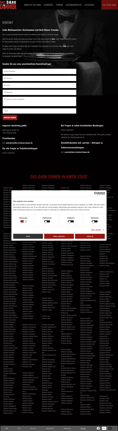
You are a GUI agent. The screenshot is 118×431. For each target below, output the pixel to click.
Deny (28, 236)
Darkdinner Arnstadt (8, 223)
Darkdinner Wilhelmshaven (106, 355)
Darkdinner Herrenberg (48, 261)
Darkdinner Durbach (28, 277)
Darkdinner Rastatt (85, 258)
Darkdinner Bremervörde (29, 188)
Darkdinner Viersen (104, 281)
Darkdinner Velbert (104, 276)
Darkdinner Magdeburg (67, 271)
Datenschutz (50, 428)
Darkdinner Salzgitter (85, 323)
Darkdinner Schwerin (85, 351)
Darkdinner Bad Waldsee (9, 313)
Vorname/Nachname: (10, 71)
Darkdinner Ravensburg (86, 263)
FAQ (64, 46)
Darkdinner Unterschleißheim (107, 263)
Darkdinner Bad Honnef (9, 273)
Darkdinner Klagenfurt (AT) (49, 366)
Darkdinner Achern (8, 197)
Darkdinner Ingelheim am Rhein (50, 303)
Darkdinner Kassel (46, 334)
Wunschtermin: (8, 78)
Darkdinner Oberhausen (67, 409)
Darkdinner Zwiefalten (105, 412)
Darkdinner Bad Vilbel (8, 310)
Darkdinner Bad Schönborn (10, 306)
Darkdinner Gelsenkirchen (29, 394)
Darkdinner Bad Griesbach (10, 259)
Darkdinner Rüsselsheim (86, 312)
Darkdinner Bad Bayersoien (10, 238)
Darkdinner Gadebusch (28, 373)
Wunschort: (7, 85)
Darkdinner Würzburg (105, 387)
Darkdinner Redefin (85, 268)
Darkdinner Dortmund (28, 265)
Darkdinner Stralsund (85, 414)
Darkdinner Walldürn (105, 301)
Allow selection (59, 236)
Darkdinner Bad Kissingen (9, 275)
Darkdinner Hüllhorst (47, 287)
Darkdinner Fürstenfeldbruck (30, 359)
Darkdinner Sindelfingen (86, 370)
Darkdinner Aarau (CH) (9, 192)
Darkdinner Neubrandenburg (68, 359)
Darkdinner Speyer (85, 388)
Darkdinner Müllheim (66, 334)
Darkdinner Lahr (65, 188)
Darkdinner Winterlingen (106, 366)
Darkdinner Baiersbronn (9, 322)
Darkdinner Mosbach (66, 320)
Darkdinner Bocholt (8, 385)
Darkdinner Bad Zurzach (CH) (10, 317)
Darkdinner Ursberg (105, 265)
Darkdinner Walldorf (105, 299)
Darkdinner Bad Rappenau (9, 292)
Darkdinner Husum (46, 292)
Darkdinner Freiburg (28, 341)
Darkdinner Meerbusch (67, 289)
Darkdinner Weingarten (105, 331)
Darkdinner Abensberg (9, 195)
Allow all (90, 236)
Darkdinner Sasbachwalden (87, 325)
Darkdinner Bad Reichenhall (10, 294)
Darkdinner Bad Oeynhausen (10, 289)
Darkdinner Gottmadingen (48, 185)
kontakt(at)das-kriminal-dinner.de (19, 143)
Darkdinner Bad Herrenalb (10, 266)
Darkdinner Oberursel (85, 185)
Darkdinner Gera (27, 396)
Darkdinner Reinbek (85, 275)
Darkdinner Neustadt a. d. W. (68, 384)
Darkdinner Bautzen (8, 336)
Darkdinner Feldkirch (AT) (29, 324)
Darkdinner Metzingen (66, 301)
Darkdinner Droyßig (28, 272)
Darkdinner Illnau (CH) (47, 300)
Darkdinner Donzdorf (28, 261)
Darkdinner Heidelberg (48, 247)
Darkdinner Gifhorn (27, 401)
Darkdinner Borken (8, 404)
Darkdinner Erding (27, 307)
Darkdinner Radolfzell (85, 256)
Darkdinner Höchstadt (47, 278)
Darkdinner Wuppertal (105, 385)
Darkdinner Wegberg (105, 310)
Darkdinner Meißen (66, 292)
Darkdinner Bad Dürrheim (9, 252)
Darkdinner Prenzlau (85, 247)
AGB (6, 428)
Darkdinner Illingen (47, 298)
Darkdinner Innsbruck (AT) (48, 307)
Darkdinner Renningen (86, 279)
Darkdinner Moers (65, 306)
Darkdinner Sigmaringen (86, 365)
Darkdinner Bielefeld (8, 362)
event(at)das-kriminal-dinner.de (77, 152)
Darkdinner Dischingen (28, 251)
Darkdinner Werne (104, 338)
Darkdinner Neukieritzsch (67, 370)
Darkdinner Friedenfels (28, 350)
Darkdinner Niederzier (66, 396)
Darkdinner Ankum (8, 218)
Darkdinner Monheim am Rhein (69, 315)
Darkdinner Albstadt (8, 206)
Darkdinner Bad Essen (8, 254)
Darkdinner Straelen (85, 411)
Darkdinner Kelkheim (47, 341)
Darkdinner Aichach (8, 204)
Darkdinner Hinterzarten (48, 273)
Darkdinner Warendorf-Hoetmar (108, 306)
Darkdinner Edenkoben (28, 286)
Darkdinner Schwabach (86, 339)
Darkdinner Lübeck (66, 248)
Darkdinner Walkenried (105, 297)
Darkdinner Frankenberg (29, 334)
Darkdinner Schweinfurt (86, 349)
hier (53, 39)
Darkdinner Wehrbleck (105, 315)
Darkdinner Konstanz (47, 383)
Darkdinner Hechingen (47, 245)
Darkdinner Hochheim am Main (49, 275)
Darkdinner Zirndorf (105, 398)
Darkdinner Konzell (47, 385)
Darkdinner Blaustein (8, 380)
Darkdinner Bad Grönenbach (10, 261)
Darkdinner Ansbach (8, 220)
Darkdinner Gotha (27, 410)
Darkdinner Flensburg (28, 329)
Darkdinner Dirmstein (28, 249)
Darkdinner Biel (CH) (8, 359)
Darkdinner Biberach (8, 357)
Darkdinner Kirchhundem (48, 359)
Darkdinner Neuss (65, 382)
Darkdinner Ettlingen (28, 318)
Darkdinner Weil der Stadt (106, 324)
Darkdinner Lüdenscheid (67, 253)
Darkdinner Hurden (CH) (48, 289)
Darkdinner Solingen (85, 379)
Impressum (67, 428)
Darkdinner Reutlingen (86, 282)
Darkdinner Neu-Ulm (66, 356)
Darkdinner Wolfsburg (105, 378)
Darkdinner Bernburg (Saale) (10, 348)
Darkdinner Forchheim (28, 331)
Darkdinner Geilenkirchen (29, 387)
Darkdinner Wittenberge (106, 376)
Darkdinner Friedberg (28, 348)
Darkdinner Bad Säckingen (10, 299)
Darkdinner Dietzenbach (29, 247)
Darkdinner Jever (46, 318)
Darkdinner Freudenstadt (29, 345)
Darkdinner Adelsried (8, 199)
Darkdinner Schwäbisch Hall (87, 344)
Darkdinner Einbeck (28, 290)
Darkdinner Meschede (66, 299)
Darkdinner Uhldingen (105, 249)
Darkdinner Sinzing (85, 374)
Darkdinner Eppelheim (28, 304)
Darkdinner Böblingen (8, 383)
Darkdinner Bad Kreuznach (10, 278)
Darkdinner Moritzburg (67, 317)
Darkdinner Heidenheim (48, 250)
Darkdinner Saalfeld (85, 318)
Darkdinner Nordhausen (67, 398)
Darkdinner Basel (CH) (9, 331)
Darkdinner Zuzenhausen (106, 408)
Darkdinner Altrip (7, 213)
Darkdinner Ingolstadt (47, 305)
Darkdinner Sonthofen (86, 383)
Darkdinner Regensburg (86, 272)
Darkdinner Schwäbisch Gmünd (88, 342)
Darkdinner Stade (84, 395)
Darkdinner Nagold (66, 349)
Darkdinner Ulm (103, 256)
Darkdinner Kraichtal (47, 392)
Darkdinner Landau (66, 190)
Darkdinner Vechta (104, 274)
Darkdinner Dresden (28, 270)
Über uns (33, 428)
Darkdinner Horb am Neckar (49, 285)
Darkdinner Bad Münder (9, 285)
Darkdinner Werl (104, 336)
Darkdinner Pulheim (85, 250)
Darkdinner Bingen (8, 369)
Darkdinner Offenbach (86, 190)
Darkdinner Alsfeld (8, 209)
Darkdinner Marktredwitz (67, 285)
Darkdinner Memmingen (67, 294)
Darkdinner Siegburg (85, 360)
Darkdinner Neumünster (67, 377)
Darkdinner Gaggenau (28, 375)
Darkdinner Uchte (104, 247)
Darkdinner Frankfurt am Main (30, 336)
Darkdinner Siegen (85, 363)
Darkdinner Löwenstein (67, 241)
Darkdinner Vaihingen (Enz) (106, 272)
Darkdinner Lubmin (66, 251)
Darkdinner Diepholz (28, 244)
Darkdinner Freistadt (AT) (29, 343)
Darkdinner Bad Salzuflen (9, 301)
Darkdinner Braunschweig (9, 408)
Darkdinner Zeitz (104, 396)
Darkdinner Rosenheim (86, 296)
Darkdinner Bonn (7, 392)
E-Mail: (6, 111)
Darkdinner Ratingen (85, 261)
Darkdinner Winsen (104, 362)
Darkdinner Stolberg (85, 407)
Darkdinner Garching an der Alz (30, 377)
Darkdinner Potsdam (85, 245)
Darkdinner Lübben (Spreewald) (69, 246)
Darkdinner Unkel (104, 258)
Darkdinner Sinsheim (85, 372)
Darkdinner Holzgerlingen (48, 282)
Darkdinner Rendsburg (86, 277)
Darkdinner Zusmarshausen (106, 405)
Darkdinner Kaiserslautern (48, 324)
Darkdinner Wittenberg (105, 373)
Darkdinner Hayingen (47, 243)
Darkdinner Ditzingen (28, 254)
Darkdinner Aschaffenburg (10, 225)
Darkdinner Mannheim (66, 278)
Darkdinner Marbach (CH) (67, 280)
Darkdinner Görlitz (27, 405)
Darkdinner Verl (104, 279)
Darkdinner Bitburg (8, 371)
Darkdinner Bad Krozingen (10, 280)
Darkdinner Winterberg (105, 364)
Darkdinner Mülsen (66, 336)
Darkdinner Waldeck (105, 294)
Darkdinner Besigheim (9, 352)
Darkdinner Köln (46, 376)
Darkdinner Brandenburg (9, 406)
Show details (96, 230)
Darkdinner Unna (104, 261)
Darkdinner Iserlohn (47, 310)
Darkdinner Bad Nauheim (9, 287)
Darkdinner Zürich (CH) (106, 403)
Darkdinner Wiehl (104, 345)
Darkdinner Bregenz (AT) (9, 411)
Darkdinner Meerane (66, 287)
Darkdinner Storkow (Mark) (87, 409)
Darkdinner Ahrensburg (9, 202)
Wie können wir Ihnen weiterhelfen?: (14, 99)
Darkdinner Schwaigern (86, 346)
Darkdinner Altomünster (9, 211)
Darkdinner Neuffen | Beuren (68, 368)
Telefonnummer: (8, 92)
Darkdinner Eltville (27, 300)
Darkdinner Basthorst (8, 334)
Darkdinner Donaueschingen (30, 256)
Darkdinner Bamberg (8, 327)
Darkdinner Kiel (46, 345)
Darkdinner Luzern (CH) (67, 265)
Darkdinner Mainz (65, 273)
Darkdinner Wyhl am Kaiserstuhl (108, 390)
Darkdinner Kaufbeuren (48, 336)
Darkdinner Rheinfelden (86, 286)
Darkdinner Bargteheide (9, 329)
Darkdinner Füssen (27, 366)
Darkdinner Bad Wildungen (10, 315)
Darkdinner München (66, 338)
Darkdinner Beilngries (8, 341)
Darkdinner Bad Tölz (8, 308)
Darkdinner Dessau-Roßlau (29, 242)
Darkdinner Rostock (85, 298)
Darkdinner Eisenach (28, 293)
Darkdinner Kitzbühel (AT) (48, 362)
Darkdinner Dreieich (28, 268)
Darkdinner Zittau (104, 401)
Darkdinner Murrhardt (66, 343)
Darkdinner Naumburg (66, 352)
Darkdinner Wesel (104, 341)
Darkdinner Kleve (46, 369)
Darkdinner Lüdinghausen (67, 255)
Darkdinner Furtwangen (29, 364)
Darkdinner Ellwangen (28, 295)
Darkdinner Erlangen (28, 311)
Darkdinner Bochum (8, 387)
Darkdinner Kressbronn (48, 397)
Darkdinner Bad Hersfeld (9, 268)
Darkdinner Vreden (104, 286)
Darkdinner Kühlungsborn (48, 404)
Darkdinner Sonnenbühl (86, 381)
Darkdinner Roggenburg (86, 291)
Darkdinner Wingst (104, 359)
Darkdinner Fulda (27, 357)
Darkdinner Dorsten (28, 263)
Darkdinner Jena (46, 316)
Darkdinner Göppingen (28, 403)
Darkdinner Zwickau (105, 410)
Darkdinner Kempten (47, 343)
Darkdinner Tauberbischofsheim (108, 210)
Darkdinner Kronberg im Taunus (50, 401)
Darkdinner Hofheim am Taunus (50, 280)
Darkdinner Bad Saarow (9, 296)
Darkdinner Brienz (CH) (29, 190)
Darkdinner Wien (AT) (105, 348)
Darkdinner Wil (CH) (105, 352)
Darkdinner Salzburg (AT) (86, 321)
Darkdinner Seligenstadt (86, 358)
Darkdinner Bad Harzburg (9, 264)
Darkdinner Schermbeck (86, 328)
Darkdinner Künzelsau (47, 408)
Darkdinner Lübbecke (66, 244)
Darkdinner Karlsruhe (47, 331)
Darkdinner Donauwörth (29, 258)
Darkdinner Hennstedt (47, 254)
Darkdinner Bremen (8, 413)
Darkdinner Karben (46, 329)
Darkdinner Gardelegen (28, 380)
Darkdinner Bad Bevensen (9, 243)
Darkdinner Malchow (66, 275)
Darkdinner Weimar (104, 329)
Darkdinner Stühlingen (105, 188)
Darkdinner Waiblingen (105, 292)
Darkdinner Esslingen (28, 316)
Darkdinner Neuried (66, 380)
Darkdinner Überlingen (105, 244)
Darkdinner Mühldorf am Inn (68, 327)
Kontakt (83, 428)
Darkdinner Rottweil (85, 305)
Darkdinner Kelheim (47, 338)
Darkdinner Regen (85, 270)
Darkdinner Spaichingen (86, 386)
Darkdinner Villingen (105, 283)
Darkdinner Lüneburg (66, 262)
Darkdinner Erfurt (27, 309)
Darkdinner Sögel (84, 376)
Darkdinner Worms (104, 380)
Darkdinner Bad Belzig (9, 240)
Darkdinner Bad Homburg (9, 271)
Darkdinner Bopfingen (9, 399)
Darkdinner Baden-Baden (9, 320)
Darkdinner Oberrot (66, 411)
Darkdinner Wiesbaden (105, 350)
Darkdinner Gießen (27, 398)
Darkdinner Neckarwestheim (68, 354)
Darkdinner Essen (27, 314)
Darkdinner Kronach (47, 399)
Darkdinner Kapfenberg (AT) (49, 327)
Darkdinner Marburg (66, 282)
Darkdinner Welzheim (105, 334)
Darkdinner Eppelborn (28, 302)
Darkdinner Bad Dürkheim (9, 250)
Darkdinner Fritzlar (27, 355)
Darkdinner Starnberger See (87, 397)
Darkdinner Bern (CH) (8, 345)
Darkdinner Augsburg (8, 227)
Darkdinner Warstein (105, 308)
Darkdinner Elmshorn (28, 297)
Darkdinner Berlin (7, 343)
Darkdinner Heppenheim (48, 257)
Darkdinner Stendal (85, 404)
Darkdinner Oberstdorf (67, 414)
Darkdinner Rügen (85, 310)
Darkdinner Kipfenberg (48, 348)
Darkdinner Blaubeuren (9, 378)
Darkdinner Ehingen (28, 288)
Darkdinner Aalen (7, 190)
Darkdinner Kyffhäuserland (49, 411)
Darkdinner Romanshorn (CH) (87, 293)
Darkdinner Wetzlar (104, 343)
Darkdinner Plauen (85, 243)
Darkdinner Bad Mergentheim (10, 282)
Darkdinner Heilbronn (47, 252)
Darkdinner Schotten (85, 335)
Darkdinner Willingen (105, 357)
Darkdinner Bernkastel (9, 350)
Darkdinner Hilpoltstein (48, 271)
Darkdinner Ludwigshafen (67, 260)
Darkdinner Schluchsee (86, 332)
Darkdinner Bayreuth (8, 338)
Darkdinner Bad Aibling (9, 236)
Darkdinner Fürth (27, 362)
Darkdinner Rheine (85, 284)
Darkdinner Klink (46, 371)
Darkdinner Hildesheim (48, 268)
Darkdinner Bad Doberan (9, 247)
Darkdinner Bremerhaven (29, 185)
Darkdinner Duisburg (28, 275)
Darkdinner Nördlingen (67, 401)
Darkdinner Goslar (27, 408)
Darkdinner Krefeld (47, 394)
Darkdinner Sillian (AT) (86, 367)
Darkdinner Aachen (8, 188)
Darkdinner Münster (66, 341)
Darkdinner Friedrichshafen (30, 352)
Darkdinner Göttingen (28, 412)
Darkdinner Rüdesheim (86, 307)
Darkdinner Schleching (86, 330)
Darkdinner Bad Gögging (9, 257)
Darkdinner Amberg (8, 216)
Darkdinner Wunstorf (105, 383)
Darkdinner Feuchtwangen (29, 327)
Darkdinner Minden (66, 303)
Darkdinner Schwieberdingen (87, 356)
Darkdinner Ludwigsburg (67, 258)
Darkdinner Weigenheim (106, 322)
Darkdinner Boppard (8, 401)
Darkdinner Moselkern (66, 322)
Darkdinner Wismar (104, 371)
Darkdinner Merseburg (67, 296)
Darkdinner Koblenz (47, 373)
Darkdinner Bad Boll (8, 245)
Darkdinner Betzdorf (8, 355)
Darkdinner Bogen (8, 390)
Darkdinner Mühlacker (66, 324)
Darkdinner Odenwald (85, 188)
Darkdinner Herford (47, 259)
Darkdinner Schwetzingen (86, 353)
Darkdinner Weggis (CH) (106, 313)
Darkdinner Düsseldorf (28, 279)
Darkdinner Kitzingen (47, 364)
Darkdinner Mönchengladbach (68, 308)
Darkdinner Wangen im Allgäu (107, 303)
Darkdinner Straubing (105, 185)
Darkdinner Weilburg (105, 327)
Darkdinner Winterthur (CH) (107, 369)
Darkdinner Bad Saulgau (9, 303)
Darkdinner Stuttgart (105, 190)
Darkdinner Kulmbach (47, 406)
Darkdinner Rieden (85, 289)
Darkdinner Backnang (8, 233)
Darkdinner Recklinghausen (87, 265)
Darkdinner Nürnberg (66, 403)
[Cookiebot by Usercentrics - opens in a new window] (95, 193)
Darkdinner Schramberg (86, 337)
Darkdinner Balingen (8, 324)
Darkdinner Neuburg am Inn (68, 361)
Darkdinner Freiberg (28, 338)
